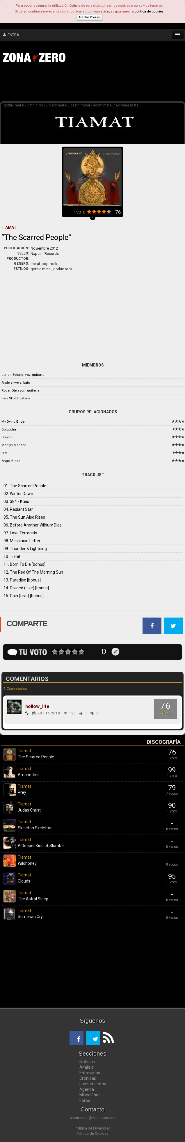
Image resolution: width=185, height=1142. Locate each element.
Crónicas (87, 1078)
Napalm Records (45, 253)
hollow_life (37, 706)
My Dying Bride (12, 421)
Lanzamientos (92, 1083)
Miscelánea (90, 1095)
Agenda (86, 1089)
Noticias (87, 1061)
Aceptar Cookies (90, 17)
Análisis (86, 1067)
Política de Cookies (92, 1133)
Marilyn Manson (13, 445)
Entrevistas (89, 1072)
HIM (4, 453)
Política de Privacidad (93, 1128)
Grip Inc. (7, 437)
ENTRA (11, 35)
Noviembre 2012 (44, 248)
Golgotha (8, 429)
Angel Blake (10, 461)
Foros (84, 1100)
